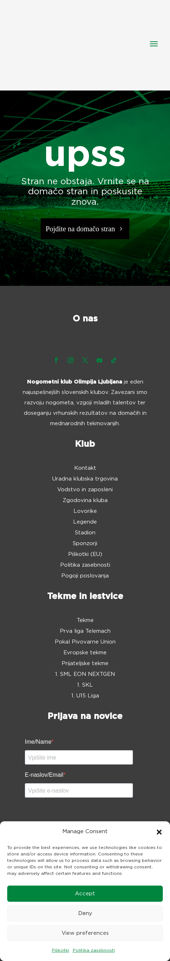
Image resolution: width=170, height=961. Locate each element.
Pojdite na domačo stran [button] (80, 229)
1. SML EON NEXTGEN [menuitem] (85, 674)
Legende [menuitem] (85, 522)
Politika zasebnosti (94, 950)
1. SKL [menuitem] (85, 685)
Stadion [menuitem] (85, 532)
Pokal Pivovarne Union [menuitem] (85, 642)
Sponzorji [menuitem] (85, 543)
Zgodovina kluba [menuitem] (85, 500)
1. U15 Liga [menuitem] (85, 695)
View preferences (85, 933)
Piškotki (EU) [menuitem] (85, 554)
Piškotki (60, 950)
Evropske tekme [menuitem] (85, 652)
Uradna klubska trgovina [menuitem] (85, 479)
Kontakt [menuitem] (85, 468)
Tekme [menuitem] (85, 620)
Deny (85, 913)
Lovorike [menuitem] (85, 511)
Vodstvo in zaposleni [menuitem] (85, 489)
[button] (159, 832)
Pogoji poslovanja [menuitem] (85, 576)
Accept (85, 893)
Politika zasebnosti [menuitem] (85, 565)
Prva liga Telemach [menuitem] (85, 631)
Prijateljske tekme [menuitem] (85, 663)
